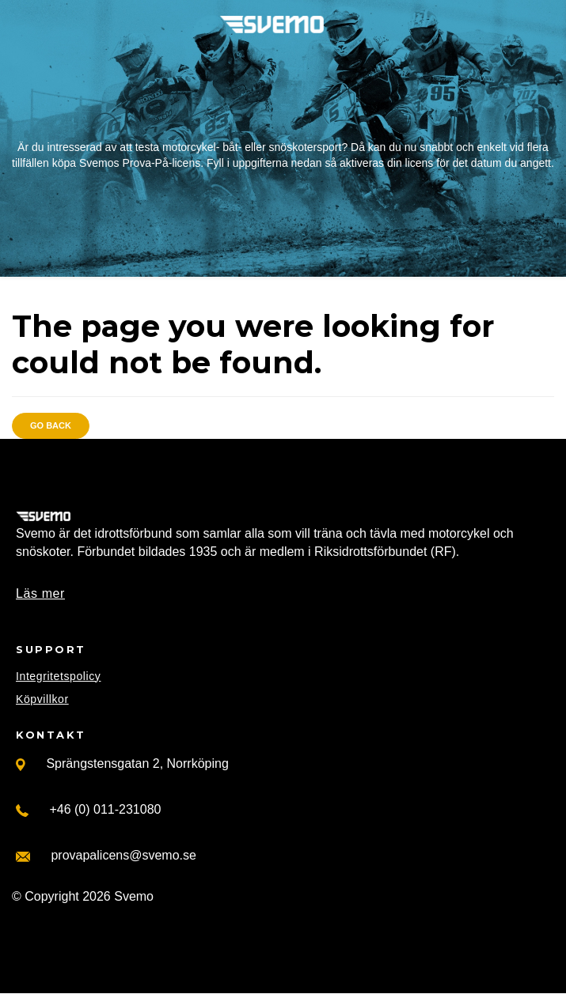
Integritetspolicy (58, 676)
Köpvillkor (42, 699)
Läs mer (40, 593)
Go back (50, 425)
